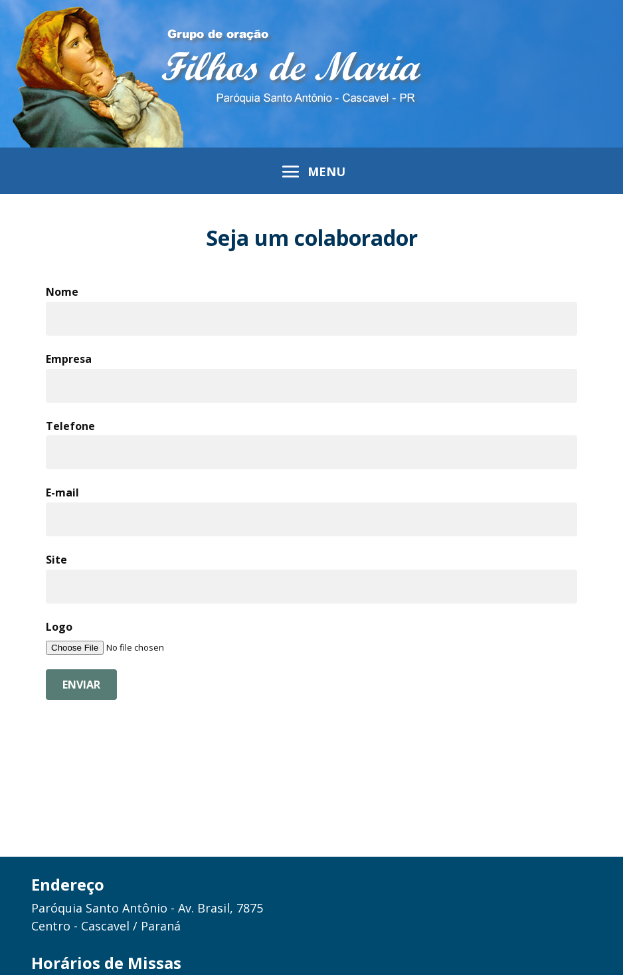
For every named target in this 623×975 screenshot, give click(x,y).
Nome (62, 291)
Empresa (69, 359)
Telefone (70, 426)
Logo (59, 626)
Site (56, 559)
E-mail (62, 492)
